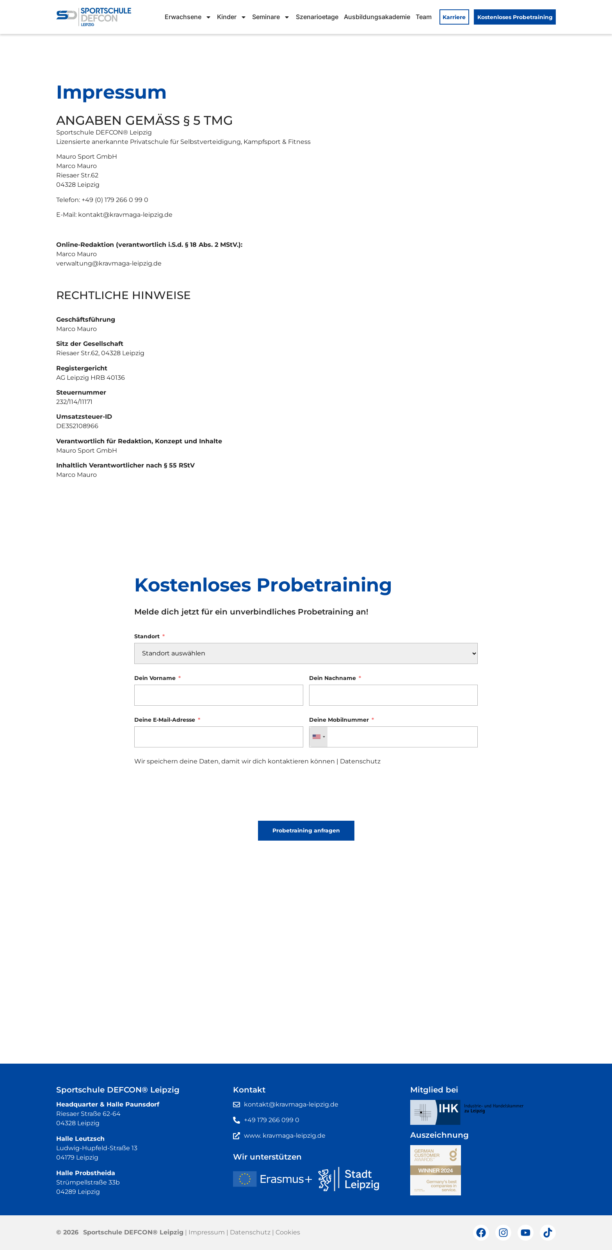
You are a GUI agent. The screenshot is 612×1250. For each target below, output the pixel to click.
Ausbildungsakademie (377, 17)
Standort (147, 636)
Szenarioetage (317, 17)
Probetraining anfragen (306, 830)
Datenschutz (360, 761)
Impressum (207, 1232)
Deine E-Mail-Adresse (164, 720)
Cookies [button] (288, 1232)
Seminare (271, 17)
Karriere (454, 17)
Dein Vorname (155, 678)
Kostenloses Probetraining (515, 17)
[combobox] (318, 737)
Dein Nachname (332, 678)
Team (424, 17)
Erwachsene (188, 17)
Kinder (232, 17)
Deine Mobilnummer (339, 720)
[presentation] (193, 796)
